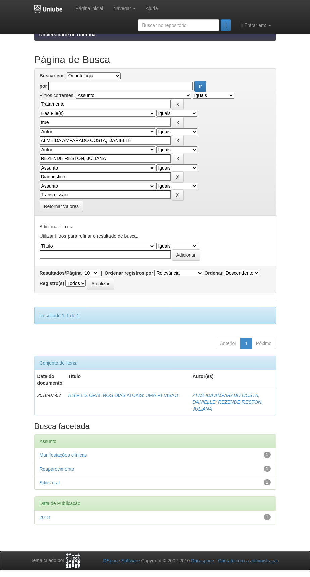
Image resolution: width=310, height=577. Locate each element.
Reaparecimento (57, 469)
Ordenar (213, 273)
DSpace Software (121, 560)
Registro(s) (52, 283)
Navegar (124, 8)
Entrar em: (256, 25)
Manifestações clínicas (63, 455)
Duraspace (202, 560)
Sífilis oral (50, 482)
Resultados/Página (61, 273)
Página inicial (88, 8)
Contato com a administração (248, 560)
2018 (45, 517)
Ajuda (152, 8)
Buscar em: (52, 75)
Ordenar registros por (129, 273)
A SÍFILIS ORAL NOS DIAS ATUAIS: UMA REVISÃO (123, 395)
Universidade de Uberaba (67, 34)
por (43, 86)
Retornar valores (61, 206)
